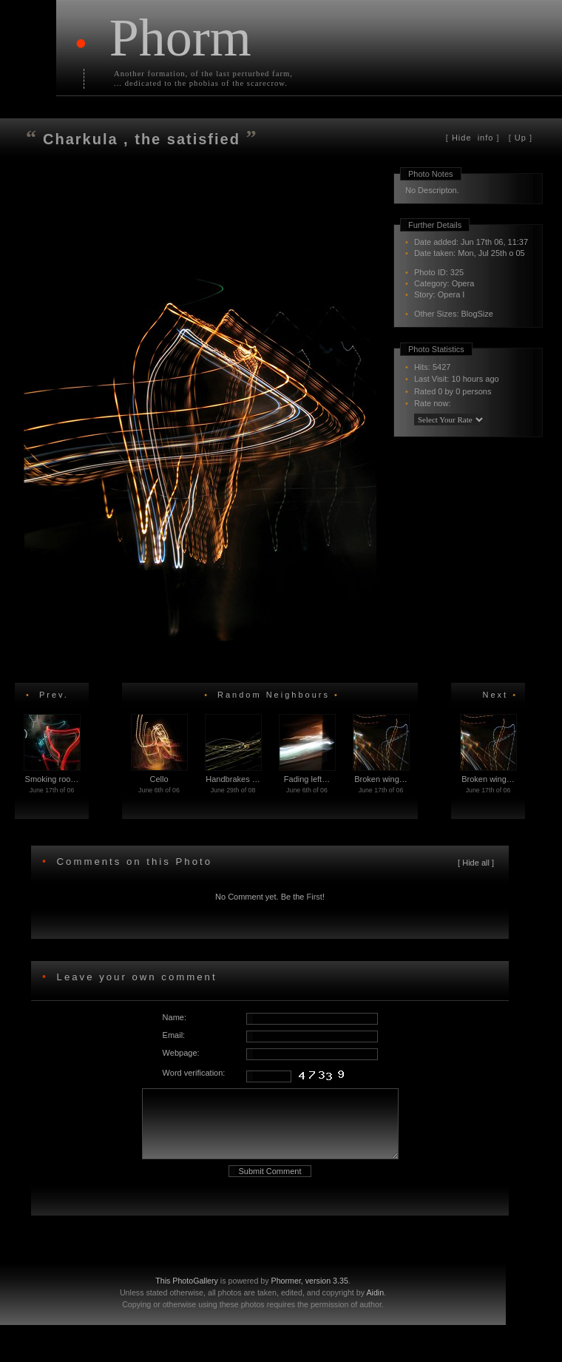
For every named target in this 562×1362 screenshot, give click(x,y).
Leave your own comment (134, 976)
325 (457, 272)
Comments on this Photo (134, 861)
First (314, 896)
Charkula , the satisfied (144, 139)
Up (520, 137)
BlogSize (477, 313)
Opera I (451, 294)
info (473, 137)
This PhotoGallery (186, 1293)
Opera (463, 283)
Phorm (180, 37)
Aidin (375, 1305)
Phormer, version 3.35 (309, 1293)
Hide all (476, 862)
